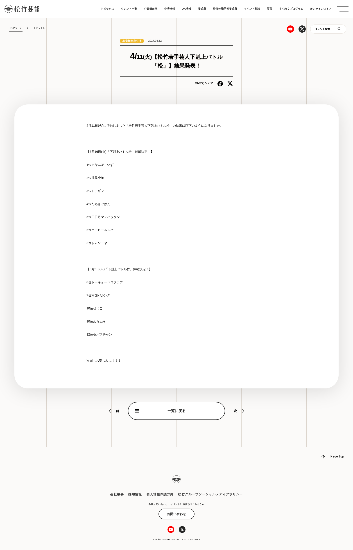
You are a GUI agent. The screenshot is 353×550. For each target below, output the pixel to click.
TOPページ (15, 28)
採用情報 (135, 494)
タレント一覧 (129, 8)
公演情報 (169, 8)
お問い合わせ (176, 514)
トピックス (107, 8)
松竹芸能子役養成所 (225, 8)
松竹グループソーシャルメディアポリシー (210, 494)
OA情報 (186, 8)
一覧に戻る (176, 411)
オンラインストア (321, 8)
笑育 (269, 8)
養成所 (202, 8)
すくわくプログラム (291, 8)
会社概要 (117, 494)
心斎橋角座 (150, 8)
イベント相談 (252, 8)
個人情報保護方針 (160, 494)
